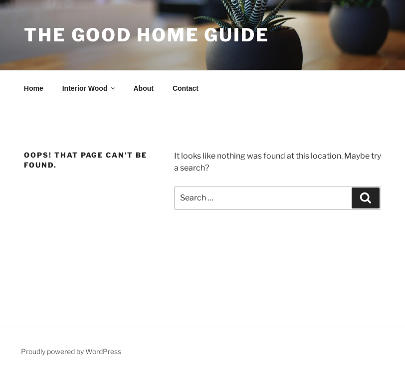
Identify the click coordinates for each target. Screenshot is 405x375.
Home (33, 88)
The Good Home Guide (146, 35)
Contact (186, 88)
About (143, 88)
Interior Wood (89, 88)
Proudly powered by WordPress (71, 351)
